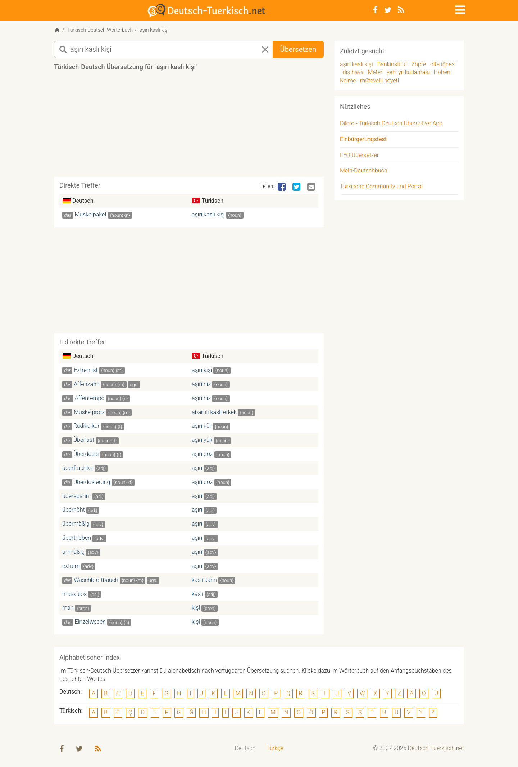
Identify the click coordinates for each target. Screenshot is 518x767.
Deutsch (245, 749)
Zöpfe (419, 65)
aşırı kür (202, 427)
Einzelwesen (90, 623)
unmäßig (73, 553)
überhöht (73, 511)
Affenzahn (86, 385)
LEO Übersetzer (359, 156)
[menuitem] (245, 750)
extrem (71, 567)
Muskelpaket (91, 215)
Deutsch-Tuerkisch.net (436, 749)
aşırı (197, 469)
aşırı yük (202, 441)
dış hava (353, 73)
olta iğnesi (443, 65)
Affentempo (90, 399)
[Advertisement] (189, 127)
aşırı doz (202, 455)
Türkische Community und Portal (381, 187)
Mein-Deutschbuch (363, 172)
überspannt (76, 497)
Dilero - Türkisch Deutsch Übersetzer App (391, 124)
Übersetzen (298, 50)
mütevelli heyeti (379, 81)
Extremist (86, 371)
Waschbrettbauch (96, 581)
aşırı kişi (202, 371)
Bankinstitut (392, 65)
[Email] (311, 188)
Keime (348, 81)
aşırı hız (201, 385)
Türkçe (274, 749)
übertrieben (76, 538)
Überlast (83, 441)
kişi (196, 609)
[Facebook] (375, 10)
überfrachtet (77, 469)
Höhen (442, 73)
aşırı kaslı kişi (208, 215)
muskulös (74, 595)
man (68, 609)
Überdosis (86, 455)
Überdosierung (91, 483)
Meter (375, 73)
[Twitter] (388, 10)
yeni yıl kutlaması (408, 73)
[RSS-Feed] (401, 10)
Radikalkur (86, 427)
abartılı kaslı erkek (214, 413)
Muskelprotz (89, 413)
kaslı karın (204, 581)
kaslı (197, 595)
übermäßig (76, 525)
